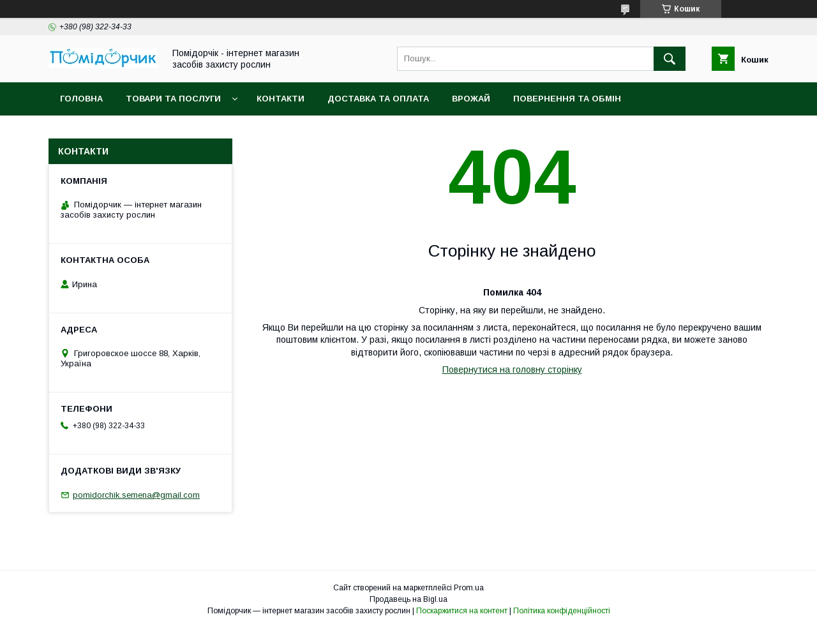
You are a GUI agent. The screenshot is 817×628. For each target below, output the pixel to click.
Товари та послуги (173, 98)
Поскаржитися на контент (461, 610)
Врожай (471, 98)
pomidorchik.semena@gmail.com (136, 495)
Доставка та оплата (378, 98)
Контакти (280, 98)
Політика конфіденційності (561, 610)
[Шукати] (670, 59)
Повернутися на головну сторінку (512, 369)
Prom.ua (469, 587)
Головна (81, 98)
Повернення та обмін (567, 98)
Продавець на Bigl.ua (408, 599)
